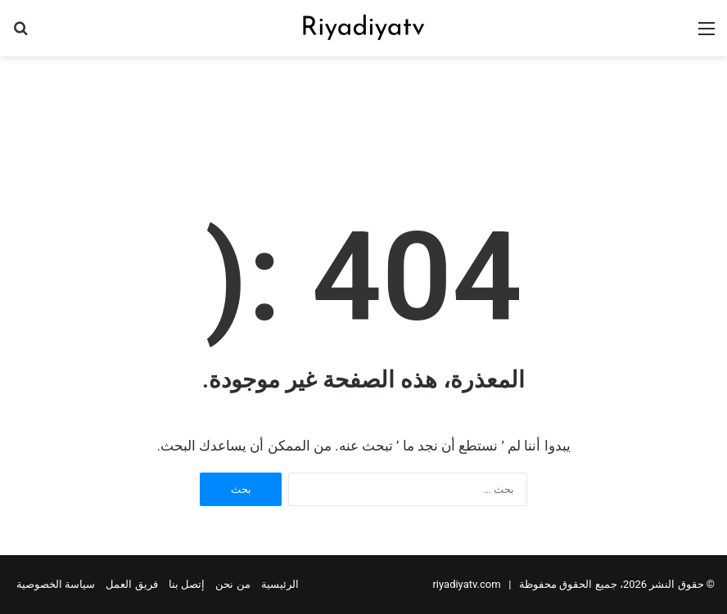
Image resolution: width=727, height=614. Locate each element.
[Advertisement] (363, 109)
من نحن (232, 584)
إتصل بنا (187, 584)
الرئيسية (280, 584)
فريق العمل (131, 584)
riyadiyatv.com (466, 584)
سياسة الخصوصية (55, 584)
